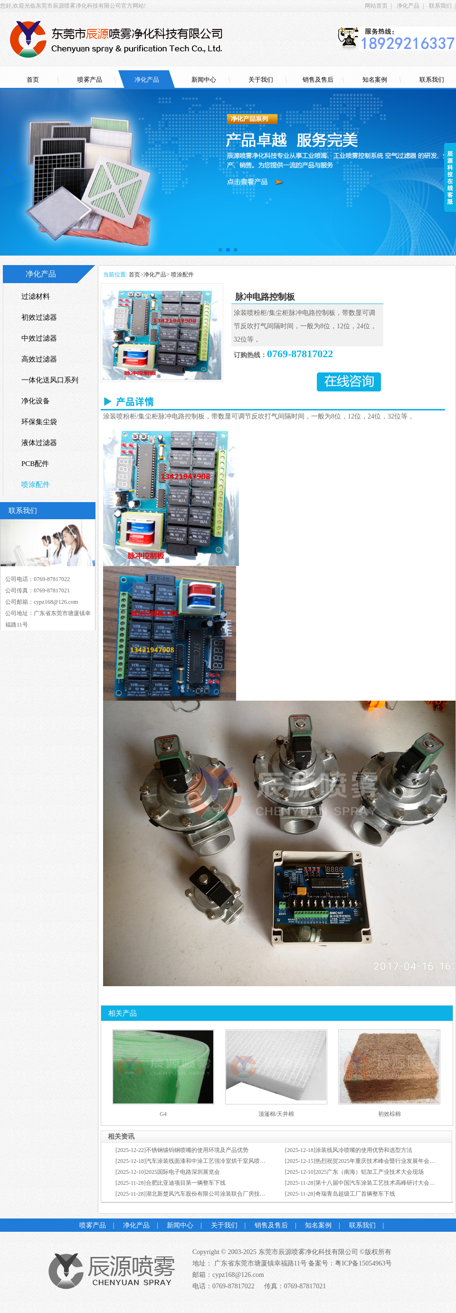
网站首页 (376, 5)
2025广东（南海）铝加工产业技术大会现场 (369, 1172)
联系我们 (440, 5)
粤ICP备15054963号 (363, 1263)
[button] (220, 250)
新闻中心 (203, 79)
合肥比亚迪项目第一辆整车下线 (186, 1183)
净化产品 (408, 5)
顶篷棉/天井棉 (276, 1114)
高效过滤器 (39, 359)
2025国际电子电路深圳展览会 (183, 1172)
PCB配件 (35, 463)
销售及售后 (318, 79)
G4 (163, 1114)
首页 (33, 79)
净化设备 (35, 401)
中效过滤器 (39, 338)
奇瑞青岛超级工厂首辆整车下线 (355, 1193)
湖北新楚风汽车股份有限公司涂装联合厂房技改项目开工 (217, 1193)
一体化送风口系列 (49, 380)
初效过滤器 (39, 317)
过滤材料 (35, 296)
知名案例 (374, 79)
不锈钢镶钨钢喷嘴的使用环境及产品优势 (197, 1150)
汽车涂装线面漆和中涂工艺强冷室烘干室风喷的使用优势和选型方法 (231, 1161)
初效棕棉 (389, 1114)
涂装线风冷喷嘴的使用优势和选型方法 (363, 1150)
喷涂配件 (182, 274)
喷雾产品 (89, 79)
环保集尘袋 (39, 422)
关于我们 (260, 79)
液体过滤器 (39, 443)
